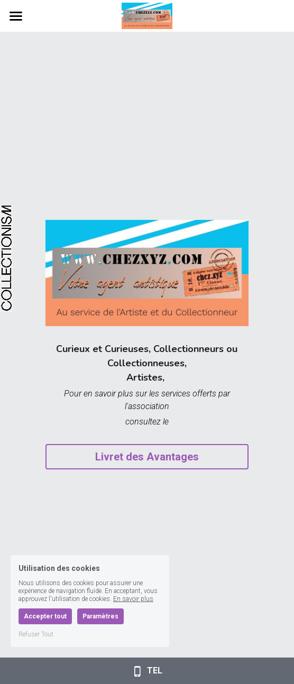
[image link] (147, 15)
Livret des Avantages (147, 456)
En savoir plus (133, 599)
